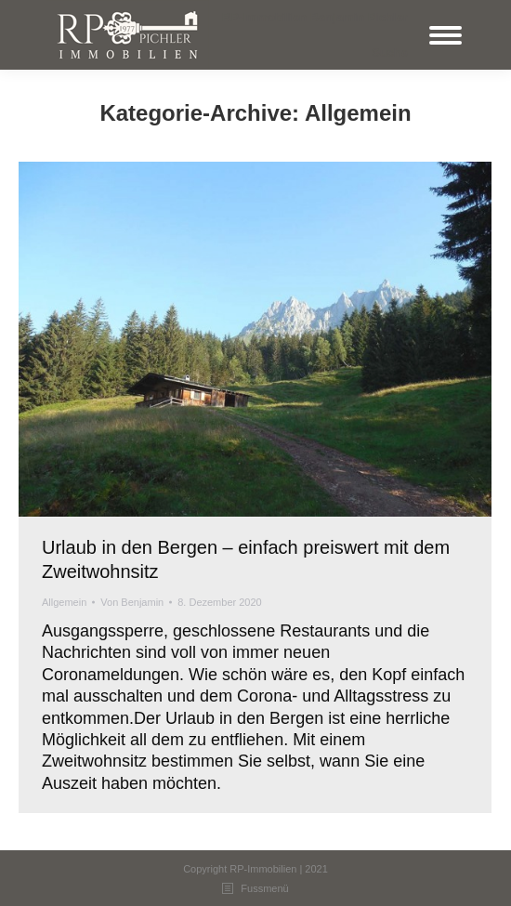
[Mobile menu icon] (445, 35)
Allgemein (64, 602)
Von (132, 602)
